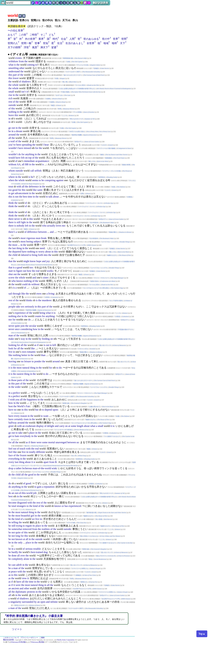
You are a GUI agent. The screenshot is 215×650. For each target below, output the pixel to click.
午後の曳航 (65, 92)
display (40, 426)
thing (19, 248)
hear (46, 144)
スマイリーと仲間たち (80, 568)
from (21, 61)
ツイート (17, 629)
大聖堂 (129, 197)
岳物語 (96, 68)
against (59, 180)
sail (10, 293)
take (18, 306)
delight (50, 426)
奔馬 (59, 109)
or (63, 506)
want (45, 416)
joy (48, 261)
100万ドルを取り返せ (77, 131)
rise (10, 95)
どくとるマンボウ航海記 (64, 430)
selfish (37, 170)
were (38, 442)
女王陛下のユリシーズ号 (76, 245)
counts (38, 316)
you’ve (12, 144)
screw (11, 277)
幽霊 (53, 105)
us (78, 442)
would (12, 157)
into (46, 255)
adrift (19, 564)
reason (23, 416)
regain (29, 525)
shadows (26, 81)
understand (14, 71)
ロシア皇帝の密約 (116, 301)
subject (37, 241)
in (14, 95)
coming (30, 64)
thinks (29, 300)
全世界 (90, 43)
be (10, 131)
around (12, 134)
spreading (27, 144)
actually (51, 225)
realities (46, 529)
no (22, 361)
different (40, 452)
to (36, 64)
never (17, 219)
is (15, 64)
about (56, 196)
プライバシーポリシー (29, 637)
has (66, 506)
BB (26, 164)
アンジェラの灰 (82, 65)
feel (10, 448)
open (42, 601)
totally (32, 452)
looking (12, 345)
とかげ (104, 145)
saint (39, 190)
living (51, 293)
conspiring (50, 180)
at (69, 426)
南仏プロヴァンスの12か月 (106, 556)
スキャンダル (83, 349)
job (34, 493)
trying (19, 525)
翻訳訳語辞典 (100, 2)
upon (55, 409)
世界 (115, 39)
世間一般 (26, 43)
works (50, 270)
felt (22, 157)
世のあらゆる (91, 39)
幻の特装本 (94, 222)
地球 (114, 43)
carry (61, 426)
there (11, 219)
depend (48, 409)
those (14, 380)
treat (11, 186)
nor (10, 319)
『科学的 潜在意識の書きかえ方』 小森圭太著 (33, 615)
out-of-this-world (23, 493)
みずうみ (59, 95)
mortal (51, 442)
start (11, 270)
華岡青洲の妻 (68, 58)
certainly (18, 419)
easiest (20, 374)
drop (11, 468)
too (10, 190)
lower (16, 78)
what (11, 64)
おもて (11, 34)
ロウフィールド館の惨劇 (106, 148)
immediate (29, 161)
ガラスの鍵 (71, 523)
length (80, 426)
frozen (23, 455)
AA (19, 164)
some (73, 426)
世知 (45, 43)
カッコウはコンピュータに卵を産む (96, 288)
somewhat (17, 529)
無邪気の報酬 (77, 135)
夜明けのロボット (21, 605)
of (18, 74)
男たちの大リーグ (76, 119)
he (32, 177)
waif (12, 141)
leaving (12, 361)
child (14, 255)
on (26, 157)
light (23, 222)
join (23, 325)
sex (22, 306)
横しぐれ (92, 161)
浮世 (26, 47)
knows (20, 281)
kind (35, 506)
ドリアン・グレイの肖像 (111, 171)
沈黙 (82, 193)
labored (25, 255)
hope (38, 261)
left (26, 225)
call (32, 170)
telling (15, 522)
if (38, 345)
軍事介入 (84, 582)
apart (46, 462)
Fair (28, 406)
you (17, 399)
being (42, 312)
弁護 (113, 187)
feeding (46, 338)
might (26, 261)
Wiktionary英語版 (37, 642)
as (35, 345)
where (12, 177)
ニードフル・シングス (110, 242)
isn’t (23, 91)
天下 (122, 43)
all (10, 138)
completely (17, 559)
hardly (15, 552)
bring (34, 255)
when (11, 180)
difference (32, 232)
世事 (37, 43)
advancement (21, 193)
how (29, 270)
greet (11, 426)
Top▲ (201, 633)
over (22, 555)
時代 (55, 39)
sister (45, 277)
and (52, 232)
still (18, 222)
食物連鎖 (108, 158)
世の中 (106, 39)
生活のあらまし (74, 43)
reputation (49, 486)
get (12, 193)
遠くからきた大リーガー (73, 75)
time (30, 196)
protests (31, 591)
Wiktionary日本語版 (18, 642)
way (23, 338)
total (14, 506)
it (27, 91)
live (10, 351)
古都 (68, 62)
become (13, 502)
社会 (63, 39)
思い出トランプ (105, 345)
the (26, 61)
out (13, 127)
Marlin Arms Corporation (65, 640)
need (42, 248)
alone (26, 559)
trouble (36, 548)
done (14, 555)
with (19, 186)
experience (20, 312)
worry (41, 251)
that (10, 261)
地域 (105, 43)
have (20, 148)
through (17, 293)
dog (45, 552)
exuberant (31, 426)
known (18, 539)
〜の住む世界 (15, 30)
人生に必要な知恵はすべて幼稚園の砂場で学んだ (77, 88)
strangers (21, 506)
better (24, 355)
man (11, 335)
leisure (27, 361)
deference (34, 186)
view (24, 578)
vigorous (30, 238)
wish (12, 399)
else (19, 316)
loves (58, 225)
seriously (29, 306)
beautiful (25, 515)
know (33, 261)
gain (39, 486)
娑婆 (53, 47)
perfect (16, 392)
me (63, 225)
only (20, 542)
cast (14, 564)
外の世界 (30, 39)
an (23, 426)
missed (27, 148)
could (25, 284)
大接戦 (48, 99)
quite (17, 325)
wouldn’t (13, 148)
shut (11, 274)
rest (10, 101)
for (36, 148)
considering (26, 329)
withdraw (13, 61)
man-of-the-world (42, 468)
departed (16, 251)
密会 (90, 559)
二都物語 (77, 575)
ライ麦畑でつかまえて (112, 436)
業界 (41, 39)
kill (54, 345)
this (10, 74)
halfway (13, 422)
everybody (25, 436)
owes (39, 293)
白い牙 (74, 456)
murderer (47, 300)
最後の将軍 (126, 165)
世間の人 (13, 43)
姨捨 (102, 154)
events (18, 58)
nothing (12, 111)
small (11, 91)
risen (26, 419)
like (35, 190)
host (11, 406)
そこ (43, 34)
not (16, 196)
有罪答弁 (102, 177)
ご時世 (33, 34)
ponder (37, 361)
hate (17, 436)
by (40, 338)
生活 (59, 43)
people (12, 306)
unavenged (61, 442)
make (11, 338)
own (24, 351)
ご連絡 (42, 637)
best (25, 196)
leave (11, 115)
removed (27, 529)
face (11, 455)
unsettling (14, 68)
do (19, 154)
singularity (15, 601)
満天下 (44, 47)
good (14, 190)
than (43, 355)
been (18, 144)
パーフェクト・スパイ (94, 203)
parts (19, 380)
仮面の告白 (94, 281)
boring (29, 241)
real (38, 270)
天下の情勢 (14, 47)
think (11, 202)
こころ (64, 115)
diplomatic (20, 591)
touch (23, 448)
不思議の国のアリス (125, 329)
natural (25, 367)
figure (19, 270)
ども (51, 34)
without (12, 164)
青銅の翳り (113, 232)
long (17, 535)
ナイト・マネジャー (101, 278)
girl (32, 515)
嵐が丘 (27, 446)
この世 (22, 34)
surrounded (27, 601)
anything (29, 154)
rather (19, 468)
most (23, 238)
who (44, 225)
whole (15, 85)
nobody (20, 225)
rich (11, 98)
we (33, 519)
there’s (12, 232)
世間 (123, 39)
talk (50, 196)
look (11, 348)
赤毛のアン (79, 142)
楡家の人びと (112, 255)
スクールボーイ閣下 (73, 72)
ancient (15, 588)
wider (18, 387)
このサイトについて (11, 637)
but (36, 409)
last (14, 248)
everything (14, 458)
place (32, 432)
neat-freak (41, 238)
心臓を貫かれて (94, 406)
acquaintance (42, 161)
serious (29, 548)
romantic (31, 351)
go (10, 127)
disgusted (22, 502)
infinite (54, 601)
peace (14, 571)
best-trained (37, 552)
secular (32, 325)
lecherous (27, 468)
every (17, 416)
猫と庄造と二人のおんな (89, 536)
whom (12, 170)
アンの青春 (77, 112)
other (22, 68)
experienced (75, 506)
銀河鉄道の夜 (91, 512)
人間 (71, 39)
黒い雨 (65, 82)
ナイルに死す (80, 85)
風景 (34, 47)
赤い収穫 (99, 519)
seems (35, 180)
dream (19, 131)
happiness (32, 399)
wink (54, 468)
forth (40, 255)
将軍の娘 (66, 403)
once (17, 329)
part (15, 74)
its (34, 525)
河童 (56, 78)
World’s (21, 406)
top (29, 157)
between (42, 232)
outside (12, 105)
